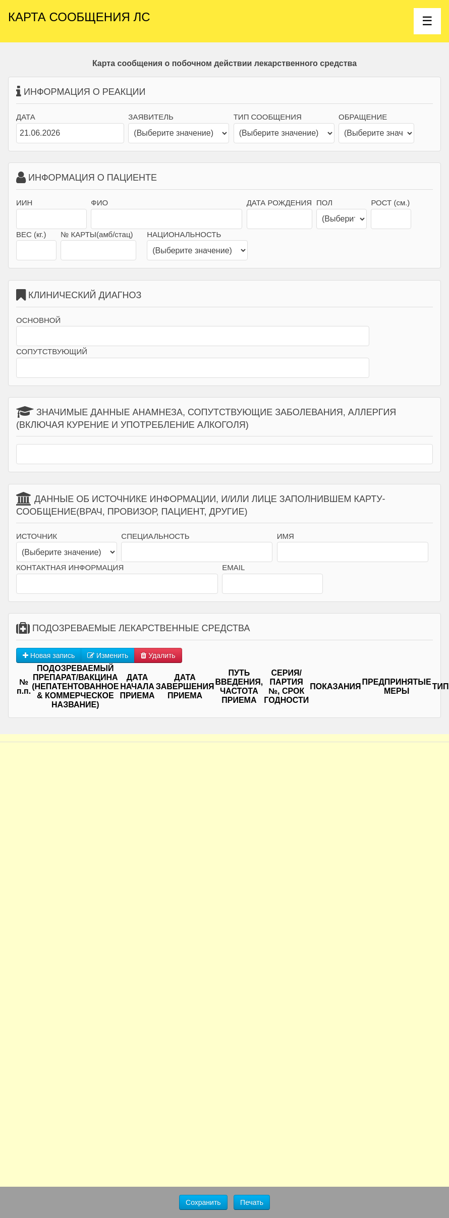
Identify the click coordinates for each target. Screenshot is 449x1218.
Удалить (158, 655)
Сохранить (203, 1202)
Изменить (107, 655)
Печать (251, 1202)
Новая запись (49, 655)
